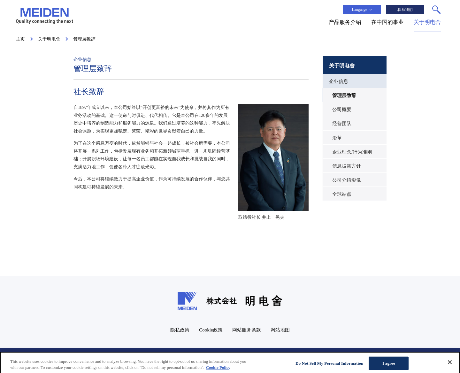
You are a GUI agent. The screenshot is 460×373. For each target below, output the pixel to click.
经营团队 (341, 123)
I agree (388, 366)
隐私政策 (179, 329)
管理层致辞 (344, 95)
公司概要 (341, 109)
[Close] (450, 365)
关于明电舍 (342, 65)
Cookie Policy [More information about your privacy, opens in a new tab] (218, 370)
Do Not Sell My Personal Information (329, 366)
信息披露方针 (346, 166)
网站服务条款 (246, 329)
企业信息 (338, 81)
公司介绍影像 (346, 180)
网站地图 (280, 329)
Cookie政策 (210, 329)
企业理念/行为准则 (352, 152)
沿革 (337, 138)
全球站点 (341, 194)
